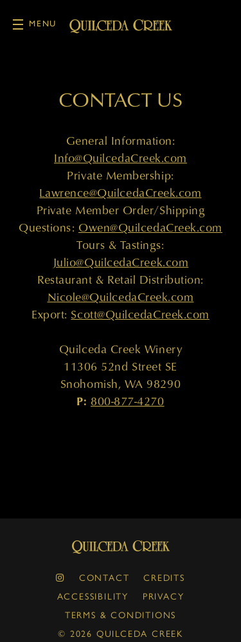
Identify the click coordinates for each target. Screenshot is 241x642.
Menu (35, 24)
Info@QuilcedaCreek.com (120, 158)
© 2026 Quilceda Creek (120, 633)
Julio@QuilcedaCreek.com (120, 262)
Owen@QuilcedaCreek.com (150, 227)
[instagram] (60, 577)
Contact (104, 577)
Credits (164, 577)
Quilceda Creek (121, 547)
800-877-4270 (127, 401)
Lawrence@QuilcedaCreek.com (120, 193)
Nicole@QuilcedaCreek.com (121, 297)
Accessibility (93, 595)
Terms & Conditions (120, 614)
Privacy (163, 595)
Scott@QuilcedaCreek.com (140, 314)
